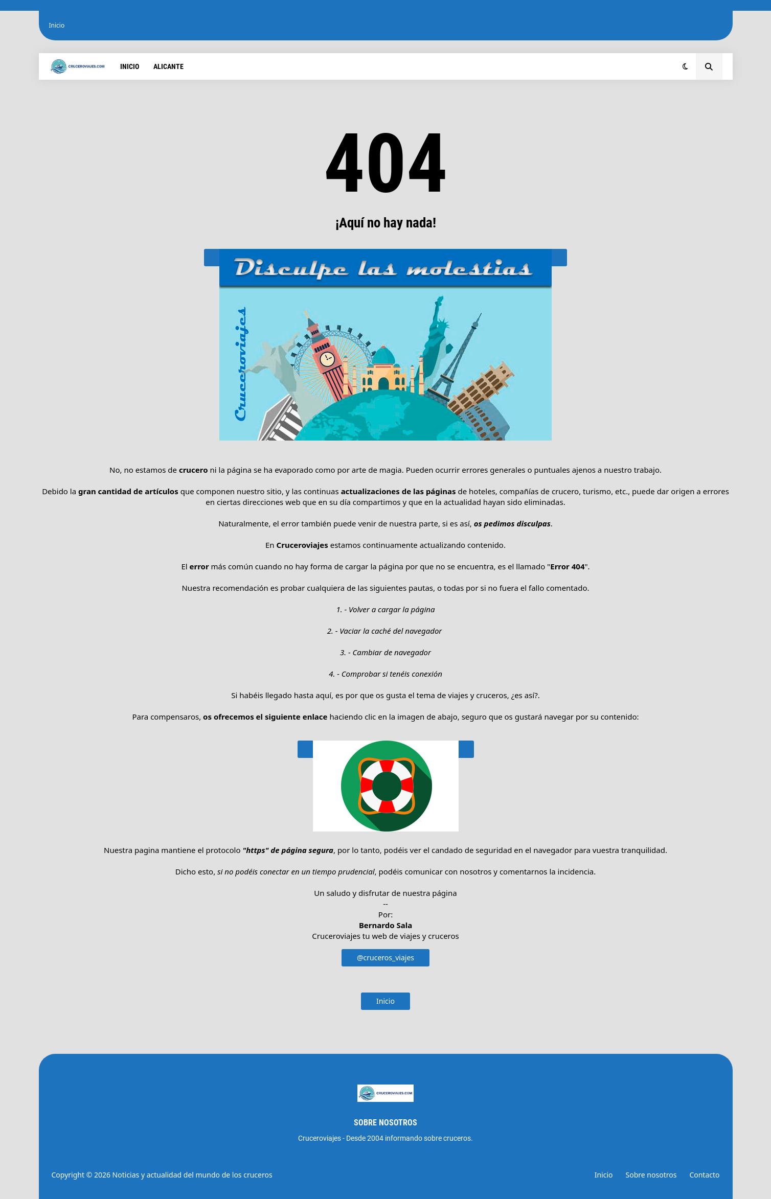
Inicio (57, 25)
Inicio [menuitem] (129, 66)
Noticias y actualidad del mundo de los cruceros (192, 1175)
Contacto (704, 1175)
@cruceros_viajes (385, 957)
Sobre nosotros (651, 1175)
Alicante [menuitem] (168, 66)
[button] (685, 66)
